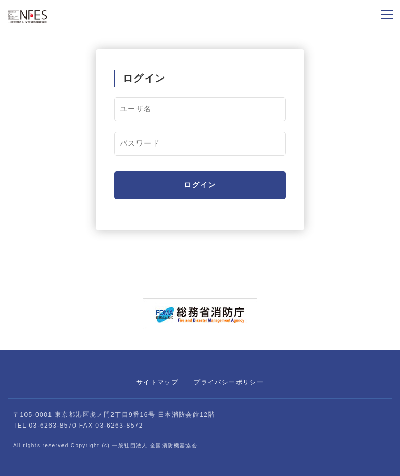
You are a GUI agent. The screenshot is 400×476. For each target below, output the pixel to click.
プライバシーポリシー (229, 382)
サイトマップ (157, 382)
